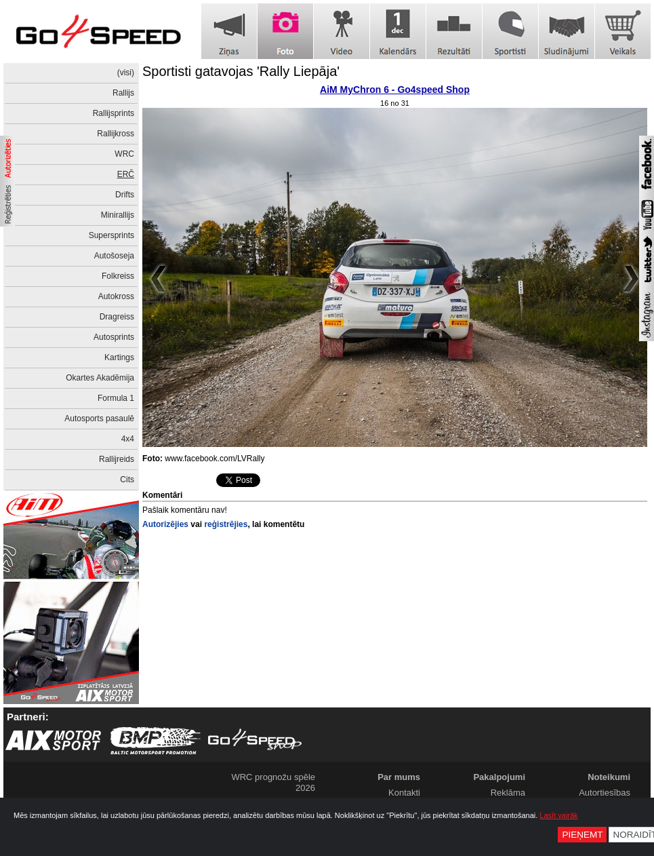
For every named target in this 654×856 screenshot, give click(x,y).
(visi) (125, 72)
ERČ (125, 174)
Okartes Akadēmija (100, 378)
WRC (124, 154)
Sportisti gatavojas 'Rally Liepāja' (241, 71)
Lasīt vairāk (558, 815)
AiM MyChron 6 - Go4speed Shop (395, 89)
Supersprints (111, 235)
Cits (127, 479)
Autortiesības (604, 792)
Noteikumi (609, 777)
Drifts (124, 194)
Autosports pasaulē (99, 418)
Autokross (116, 296)
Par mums (398, 777)
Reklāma (508, 792)
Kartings (119, 357)
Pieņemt (582, 835)
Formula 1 (116, 398)
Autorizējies (165, 524)
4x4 (127, 439)
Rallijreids (116, 459)
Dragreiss (117, 317)
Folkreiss (118, 276)
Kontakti (404, 792)
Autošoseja (114, 255)
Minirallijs (117, 215)
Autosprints (114, 337)
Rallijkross (115, 133)
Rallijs (123, 93)
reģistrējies (225, 524)
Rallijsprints (113, 113)
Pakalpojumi (499, 777)
